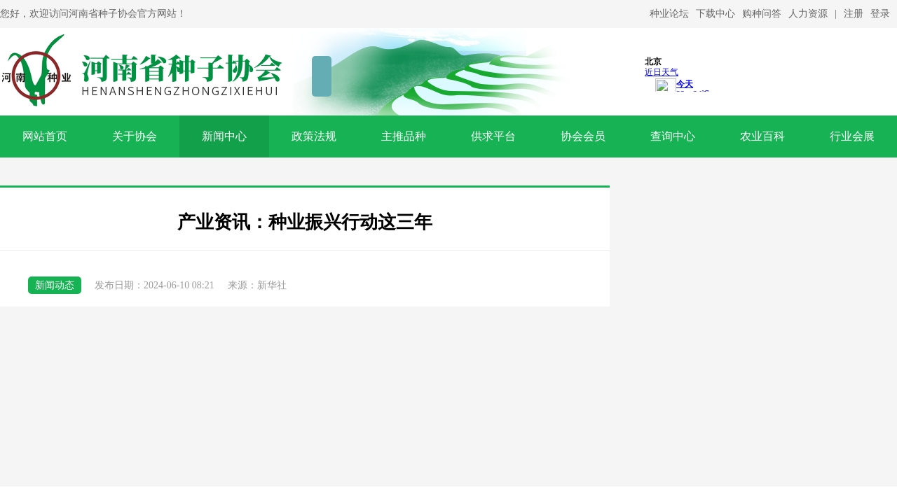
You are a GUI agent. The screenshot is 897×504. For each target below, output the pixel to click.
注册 (853, 13)
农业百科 (762, 136)
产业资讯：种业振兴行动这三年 (304, 222)
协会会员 (583, 136)
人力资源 (808, 13)
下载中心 (715, 13)
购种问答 (761, 13)
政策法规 (314, 136)
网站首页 (44, 136)
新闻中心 (224, 136)
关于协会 (134, 136)
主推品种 (403, 136)
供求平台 (493, 136)
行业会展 (852, 136)
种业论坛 (669, 13)
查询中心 (672, 136)
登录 (880, 13)
